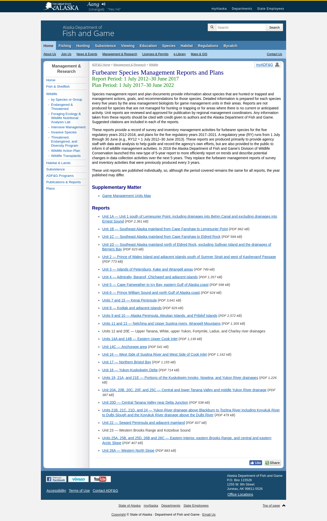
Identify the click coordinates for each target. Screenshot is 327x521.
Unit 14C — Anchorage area (124, 347)
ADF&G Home (101, 64)
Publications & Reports (63, 182)
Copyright (118, 514)
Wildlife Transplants (66, 156)
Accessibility (56, 491)
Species (169, 46)
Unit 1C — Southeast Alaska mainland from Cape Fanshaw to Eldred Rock (161, 237)
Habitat (187, 46)
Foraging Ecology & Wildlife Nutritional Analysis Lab (66, 118)
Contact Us (274, 54)
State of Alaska (63, 6)
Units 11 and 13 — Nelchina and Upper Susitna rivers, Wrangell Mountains (161, 323)
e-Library (180, 54)
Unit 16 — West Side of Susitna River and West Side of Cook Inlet (154, 354)
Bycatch (230, 46)
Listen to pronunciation (103, 4)
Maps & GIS (199, 54)
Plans (50, 188)
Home (48, 46)
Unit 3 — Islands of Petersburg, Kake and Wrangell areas (147, 269)
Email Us (209, 514)
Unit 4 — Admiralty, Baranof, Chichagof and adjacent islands (150, 277)
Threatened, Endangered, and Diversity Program (64, 141)
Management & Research (119, 54)
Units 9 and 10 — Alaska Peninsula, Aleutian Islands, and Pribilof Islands (159, 316)
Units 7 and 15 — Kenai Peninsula (129, 300)
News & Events (86, 54)
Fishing (65, 46)
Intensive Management (68, 127)
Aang (93, 4)
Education (148, 46)
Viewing (128, 46)
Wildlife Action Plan (65, 151)
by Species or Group (66, 99)
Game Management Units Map (126, 196)
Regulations (208, 46)
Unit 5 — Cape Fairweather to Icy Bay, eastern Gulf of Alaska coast (155, 285)
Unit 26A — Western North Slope (128, 450)
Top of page (271, 505)
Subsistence (105, 46)
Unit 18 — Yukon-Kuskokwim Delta (130, 370)
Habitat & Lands (58, 163)
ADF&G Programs (60, 176)
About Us (49, 54)
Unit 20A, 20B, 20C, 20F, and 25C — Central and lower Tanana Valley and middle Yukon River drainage (184, 390)
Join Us (66, 54)
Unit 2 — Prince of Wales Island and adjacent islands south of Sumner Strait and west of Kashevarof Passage (189, 257)
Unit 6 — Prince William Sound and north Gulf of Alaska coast (151, 293)
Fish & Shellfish (58, 86)
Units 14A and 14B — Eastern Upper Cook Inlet (140, 339)
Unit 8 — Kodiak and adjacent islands (132, 308)
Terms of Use (79, 491)
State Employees (270, 8)
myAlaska (219, 8)
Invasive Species (64, 132)
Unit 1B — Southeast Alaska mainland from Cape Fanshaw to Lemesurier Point (165, 229)
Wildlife (153, 64)
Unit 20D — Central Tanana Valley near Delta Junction (145, 402)
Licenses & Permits (155, 54)
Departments (242, 8)
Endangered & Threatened (62, 107)
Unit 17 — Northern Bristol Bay (126, 362)
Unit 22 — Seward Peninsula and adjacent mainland (143, 423)
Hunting (83, 46)
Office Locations (240, 494)
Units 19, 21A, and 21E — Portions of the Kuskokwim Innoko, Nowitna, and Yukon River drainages (180, 378)
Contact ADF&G (105, 491)
